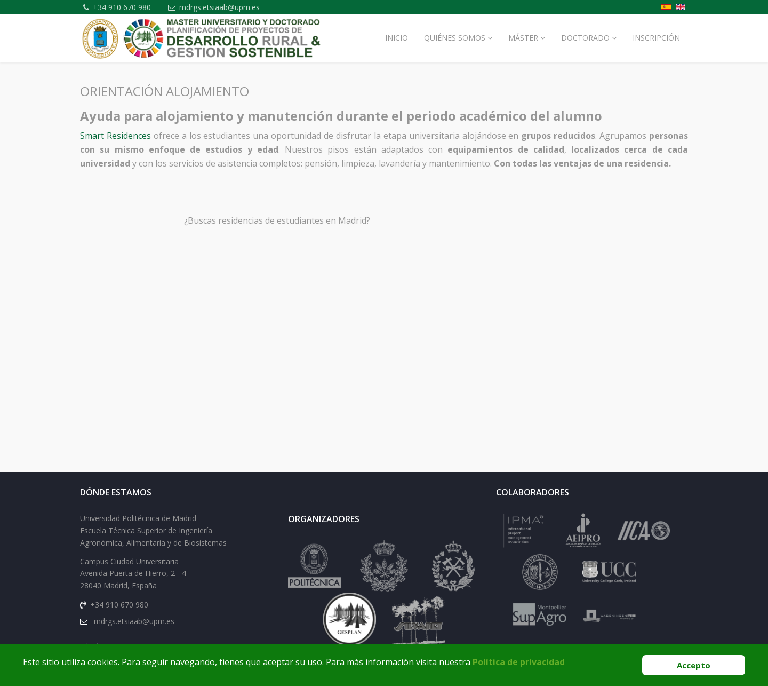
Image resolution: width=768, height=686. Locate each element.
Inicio (396, 38)
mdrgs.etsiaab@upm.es (221, 7)
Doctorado (585, 38)
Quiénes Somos (454, 38)
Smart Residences (115, 135)
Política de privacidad (519, 662)
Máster (523, 38)
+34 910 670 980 (123, 7)
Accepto (693, 665)
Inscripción (656, 38)
